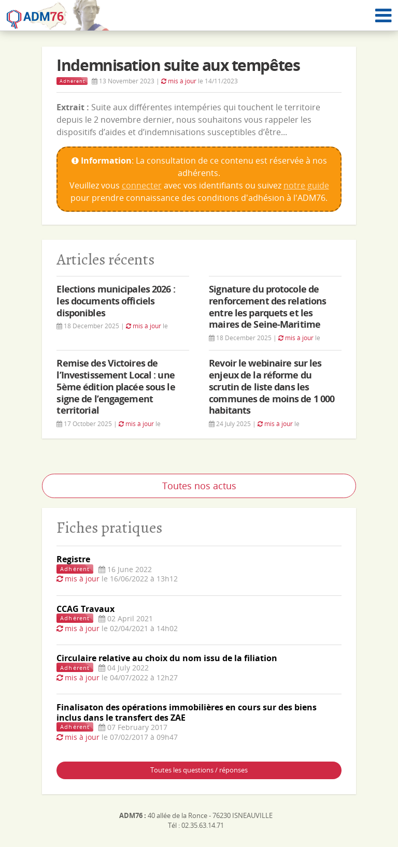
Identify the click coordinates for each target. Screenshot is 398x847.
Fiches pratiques (109, 527)
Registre (73, 559)
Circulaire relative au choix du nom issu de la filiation (166, 658)
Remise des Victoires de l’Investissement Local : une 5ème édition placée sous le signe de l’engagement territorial (115, 386)
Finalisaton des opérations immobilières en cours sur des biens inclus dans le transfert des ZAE (186, 712)
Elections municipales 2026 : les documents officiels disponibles (115, 301)
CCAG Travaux (85, 609)
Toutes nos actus (199, 485)
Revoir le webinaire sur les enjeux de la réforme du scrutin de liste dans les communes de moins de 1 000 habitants (271, 386)
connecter (142, 185)
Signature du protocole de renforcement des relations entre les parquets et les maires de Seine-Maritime (267, 307)
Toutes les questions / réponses (199, 770)
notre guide (306, 185)
